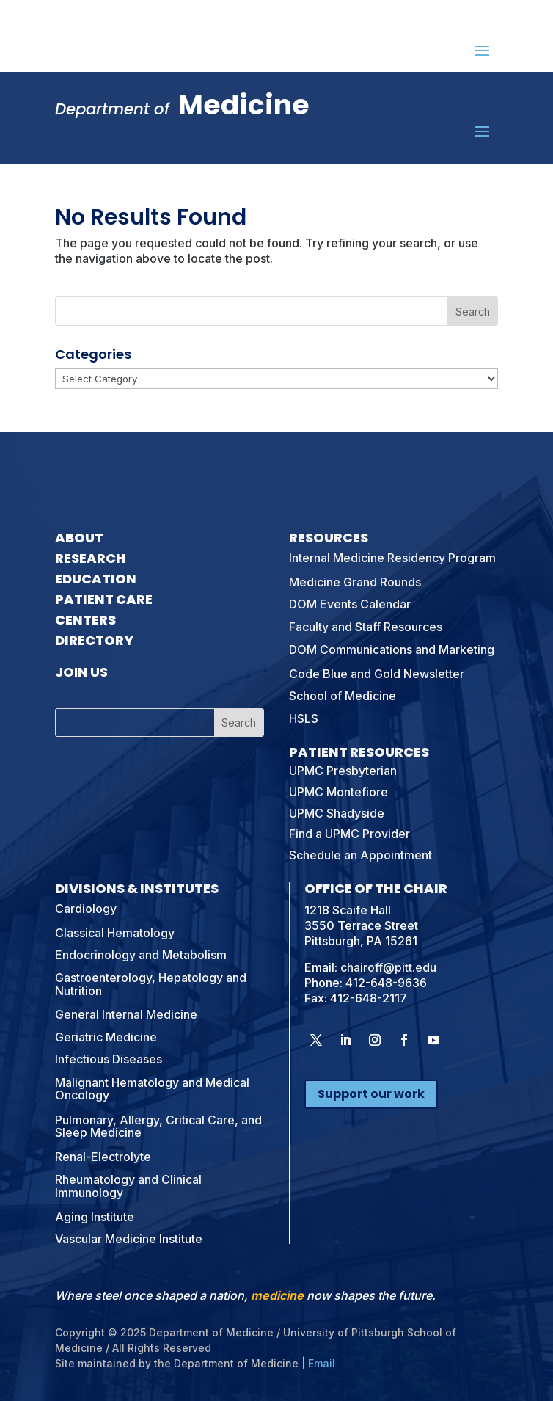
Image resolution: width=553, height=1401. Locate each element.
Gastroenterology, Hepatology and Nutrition (150, 984)
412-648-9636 (386, 982)
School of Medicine (342, 695)
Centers (85, 620)
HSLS (303, 718)
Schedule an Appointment (360, 855)
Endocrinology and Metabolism (141, 954)
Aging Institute (94, 1216)
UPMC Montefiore (338, 792)
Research (90, 558)
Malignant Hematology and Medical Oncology (152, 1089)
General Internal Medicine (126, 1014)
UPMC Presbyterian (343, 770)
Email (321, 1363)
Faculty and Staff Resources (365, 626)
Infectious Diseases (108, 1059)
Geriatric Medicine (106, 1037)
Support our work (371, 1093)
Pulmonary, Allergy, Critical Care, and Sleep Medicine (158, 1126)
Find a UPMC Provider (349, 833)
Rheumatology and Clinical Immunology (128, 1186)
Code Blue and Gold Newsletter (376, 673)
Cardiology (86, 908)
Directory (94, 640)
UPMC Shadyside (336, 813)
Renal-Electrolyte (103, 1156)
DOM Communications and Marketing (391, 649)
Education (95, 579)
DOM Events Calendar (350, 604)
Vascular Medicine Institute (128, 1238)
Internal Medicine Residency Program (392, 557)
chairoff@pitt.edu (388, 967)
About (79, 537)
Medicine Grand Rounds (355, 582)
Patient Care (104, 599)
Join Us (81, 672)
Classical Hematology (115, 932)
